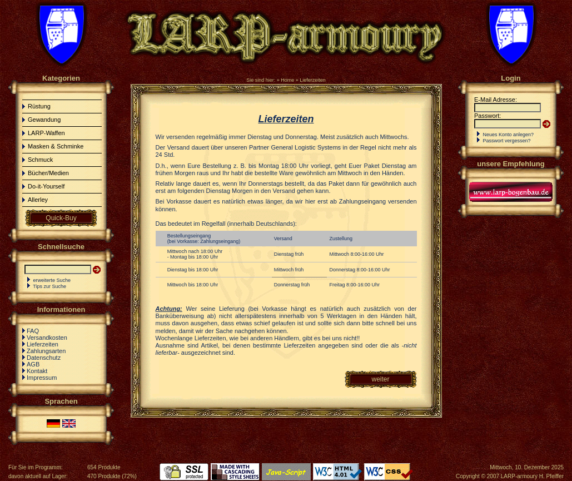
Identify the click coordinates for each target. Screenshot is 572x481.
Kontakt (37, 371)
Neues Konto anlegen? (508, 134)
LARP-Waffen (46, 133)
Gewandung (44, 119)
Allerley (38, 199)
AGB (33, 364)
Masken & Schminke (55, 146)
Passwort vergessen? (507, 140)
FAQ (33, 331)
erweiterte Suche (52, 280)
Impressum (42, 377)
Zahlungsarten (46, 351)
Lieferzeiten (313, 80)
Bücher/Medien (48, 173)
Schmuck (40, 159)
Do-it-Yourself (46, 186)
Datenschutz (44, 357)
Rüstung (39, 106)
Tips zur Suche (49, 286)
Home (287, 80)
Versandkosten (47, 337)
